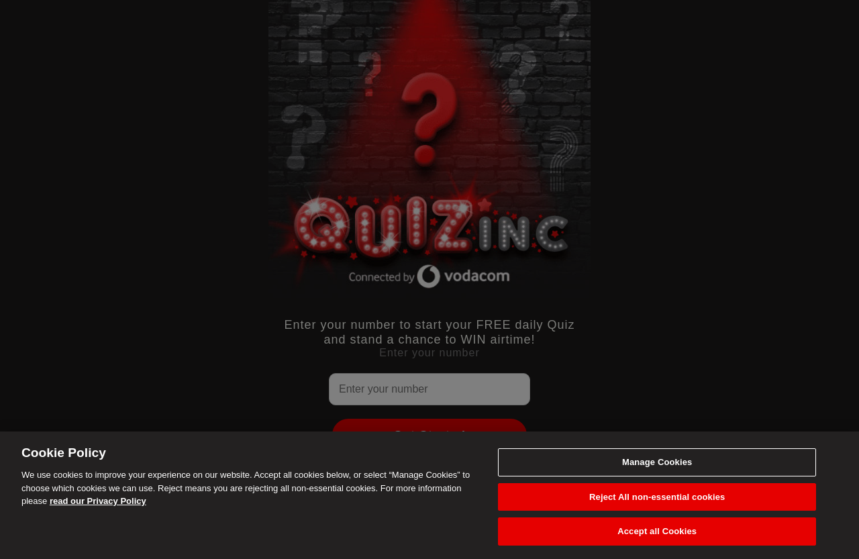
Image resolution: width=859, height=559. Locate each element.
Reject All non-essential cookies (657, 497)
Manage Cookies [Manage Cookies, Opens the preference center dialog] (657, 462)
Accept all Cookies (657, 531)
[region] (429, 495)
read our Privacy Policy (98, 501)
